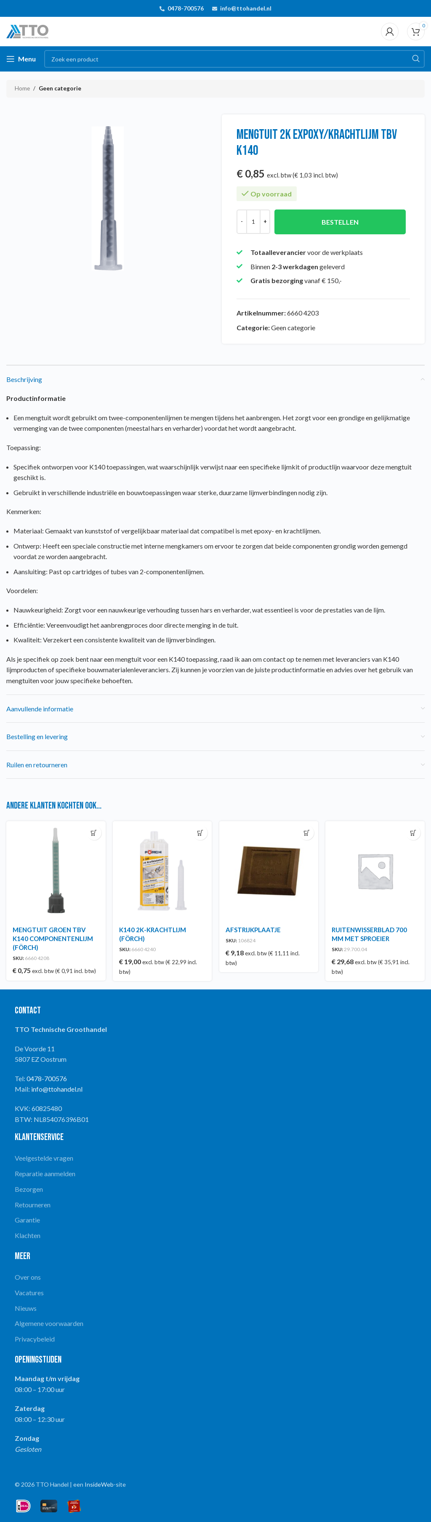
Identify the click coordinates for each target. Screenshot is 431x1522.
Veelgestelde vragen (44, 1157)
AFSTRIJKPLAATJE (253, 929)
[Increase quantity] (265, 221)
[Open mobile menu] (21, 58)
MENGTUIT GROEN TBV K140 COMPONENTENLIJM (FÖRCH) (53, 937)
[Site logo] (27, 30)
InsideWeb (99, 1483)
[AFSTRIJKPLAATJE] (269, 870)
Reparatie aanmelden (45, 1173)
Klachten (27, 1234)
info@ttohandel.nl (245, 8)
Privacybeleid (35, 1338)
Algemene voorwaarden (49, 1322)
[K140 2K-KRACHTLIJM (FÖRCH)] (162, 870)
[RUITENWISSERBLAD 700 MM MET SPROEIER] (376, 870)
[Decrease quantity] (242, 221)
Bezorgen (29, 1188)
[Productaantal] (253, 221)
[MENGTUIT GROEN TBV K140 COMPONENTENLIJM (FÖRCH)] (55, 870)
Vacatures (29, 1292)
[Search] (234, 59)
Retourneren (33, 1203)
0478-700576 (186, 8)
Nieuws (26, 1307)
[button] (93, 832)
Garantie (27, 1219)
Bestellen (340, 222)
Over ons (28, 1276)
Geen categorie (60, 88)
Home (22, 88)
